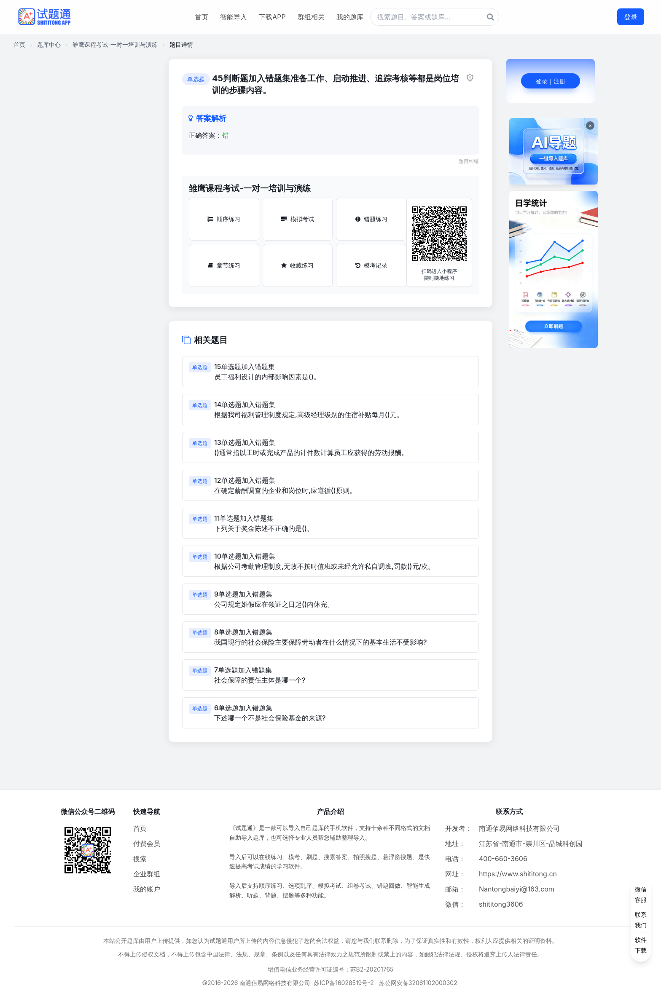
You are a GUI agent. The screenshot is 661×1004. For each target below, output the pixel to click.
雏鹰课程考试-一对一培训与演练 (115, 44)
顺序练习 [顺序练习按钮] (223, 218)
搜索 (140, 858)
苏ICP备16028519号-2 (344, 982)
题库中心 (49, 44)
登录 (630, 17)
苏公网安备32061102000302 (418, 982)
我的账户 (146, 889)
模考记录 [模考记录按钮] (371, 265)
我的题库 (349, 17)
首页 (201, 17)
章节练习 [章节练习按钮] (224, 265)
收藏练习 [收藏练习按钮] (297, 265)
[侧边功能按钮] (641, 920)
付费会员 (146, 843)
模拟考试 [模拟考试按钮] (297, 218)
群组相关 (311, 17)
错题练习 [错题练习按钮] (371, 218)
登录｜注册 (550, 81)
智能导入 (233, 17)
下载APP (272, 17)
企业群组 (146, 874)
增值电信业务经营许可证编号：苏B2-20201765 (331, 969)
